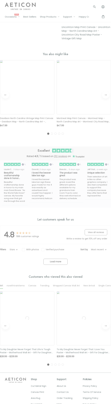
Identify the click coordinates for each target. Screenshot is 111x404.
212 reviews (60, 87)
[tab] (48, 64)
